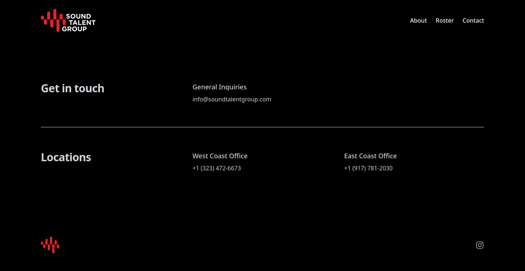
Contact (473, 20)
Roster (445, 20)
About (418, 20)
